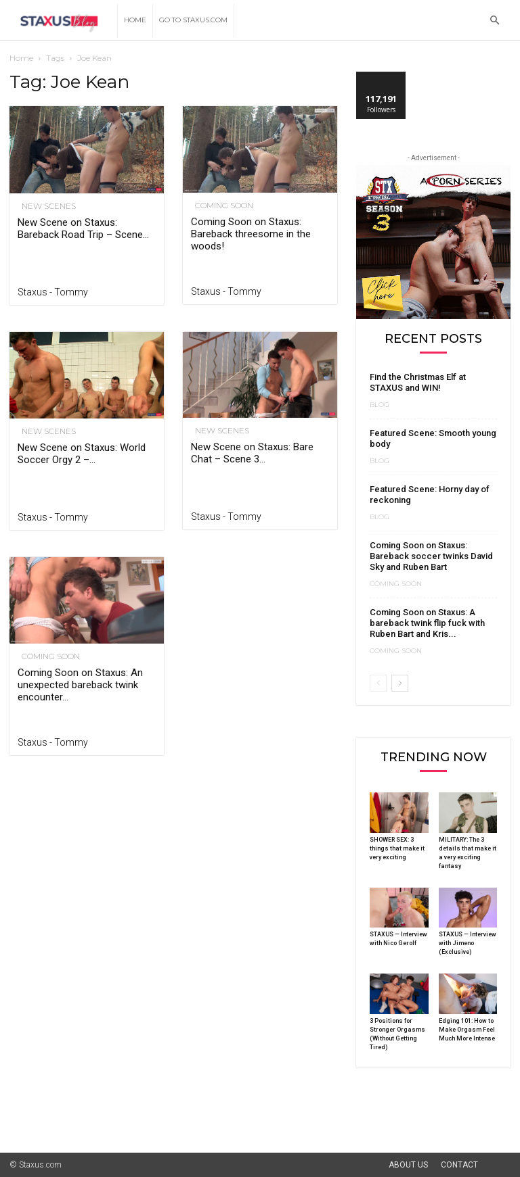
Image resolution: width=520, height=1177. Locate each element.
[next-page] (399, 683)
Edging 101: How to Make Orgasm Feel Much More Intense (467, 1029)
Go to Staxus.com (193, 20)
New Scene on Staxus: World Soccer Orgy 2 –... (82, 453)
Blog (379, 405)
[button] (494, 20)
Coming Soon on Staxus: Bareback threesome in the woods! (251, 234)
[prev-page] (378, 683)
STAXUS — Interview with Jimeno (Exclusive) (467, 943)
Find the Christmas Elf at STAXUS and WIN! (418, 382)
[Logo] (63, 20)
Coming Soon (220, 205)
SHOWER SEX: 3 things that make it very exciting (397, 848)
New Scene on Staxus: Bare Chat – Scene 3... (252, 453)
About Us (408, 1165)
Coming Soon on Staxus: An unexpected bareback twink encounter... (80, 685)
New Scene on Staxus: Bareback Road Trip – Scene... (83, 228)
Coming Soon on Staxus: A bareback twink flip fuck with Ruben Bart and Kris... (427, 623)
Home (135, 20)
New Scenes (45, 206)
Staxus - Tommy (53, 292)
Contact (459, 1165)
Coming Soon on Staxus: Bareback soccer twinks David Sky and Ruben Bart (431, 556)
